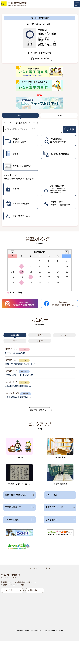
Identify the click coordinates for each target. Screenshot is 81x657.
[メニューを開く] (77, 4)
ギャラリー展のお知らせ (15, 353)
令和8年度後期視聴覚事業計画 (18, 386)
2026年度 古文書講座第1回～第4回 (20, 364)
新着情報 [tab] (15, 335)
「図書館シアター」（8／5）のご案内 (19, 375)
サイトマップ (33, 568)
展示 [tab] (15, 341)
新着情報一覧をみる (38, 410)
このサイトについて (11, 590)
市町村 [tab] (40, 341)
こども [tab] (59, 115)
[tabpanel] (40, 172)
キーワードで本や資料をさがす (20, 122)
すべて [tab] (20, 115)
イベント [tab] (64, 335)
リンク (48, 568)
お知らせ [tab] (40, 335)
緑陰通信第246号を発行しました (18, 397)
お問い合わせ (33, 590)
